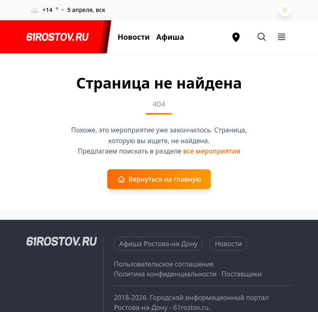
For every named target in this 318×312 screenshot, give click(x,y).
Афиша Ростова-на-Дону (158, 243)
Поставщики (242, 273)
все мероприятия (211, 151)
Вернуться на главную (159, 179)
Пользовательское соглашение (164, 264)
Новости (134, 37)
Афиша (170, 37)
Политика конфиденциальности (165, 273)
